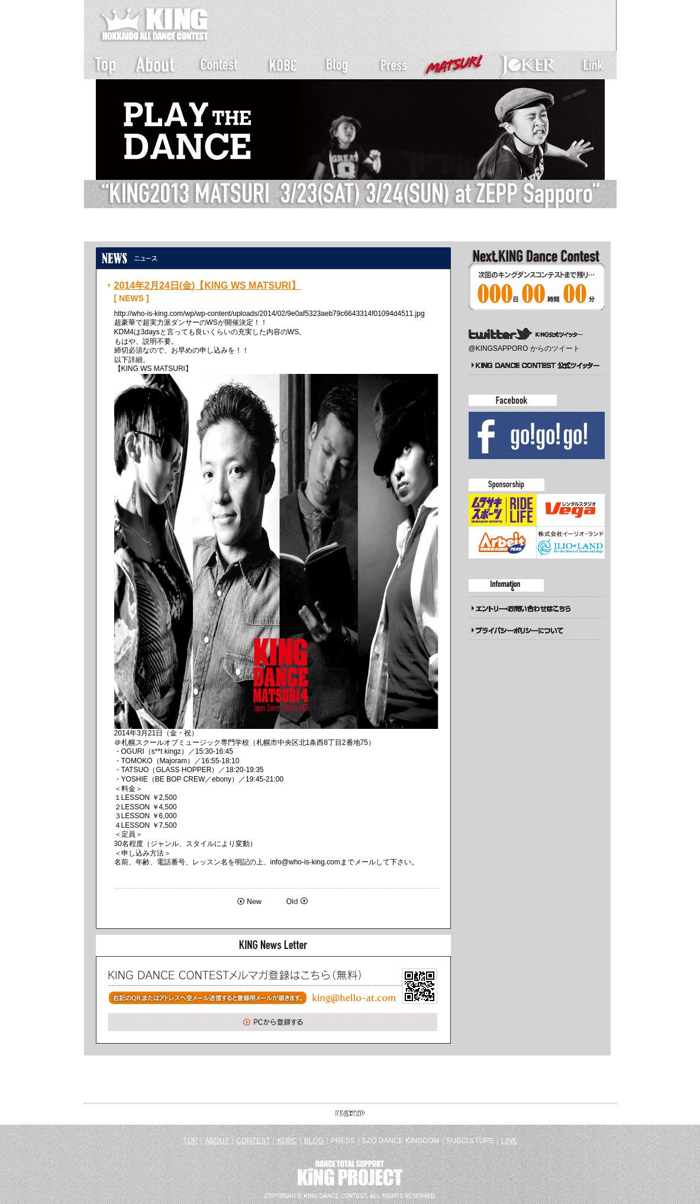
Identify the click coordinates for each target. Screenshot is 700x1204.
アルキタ (502, 543)
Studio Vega (570, 510)
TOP (190, 1141)
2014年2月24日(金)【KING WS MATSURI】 (207, 285)
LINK (509, 1141)
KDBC (286, 1141)
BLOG (314, 1141)
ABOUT (217, 1141)
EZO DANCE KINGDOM (401, 1141)
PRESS (343, 1141)
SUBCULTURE (470, 1141)
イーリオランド (570, 543)
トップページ (123, 230)
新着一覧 (173, 230)
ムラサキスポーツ (502, 510)
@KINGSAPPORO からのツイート (524, 348)
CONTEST (253, 1141)
